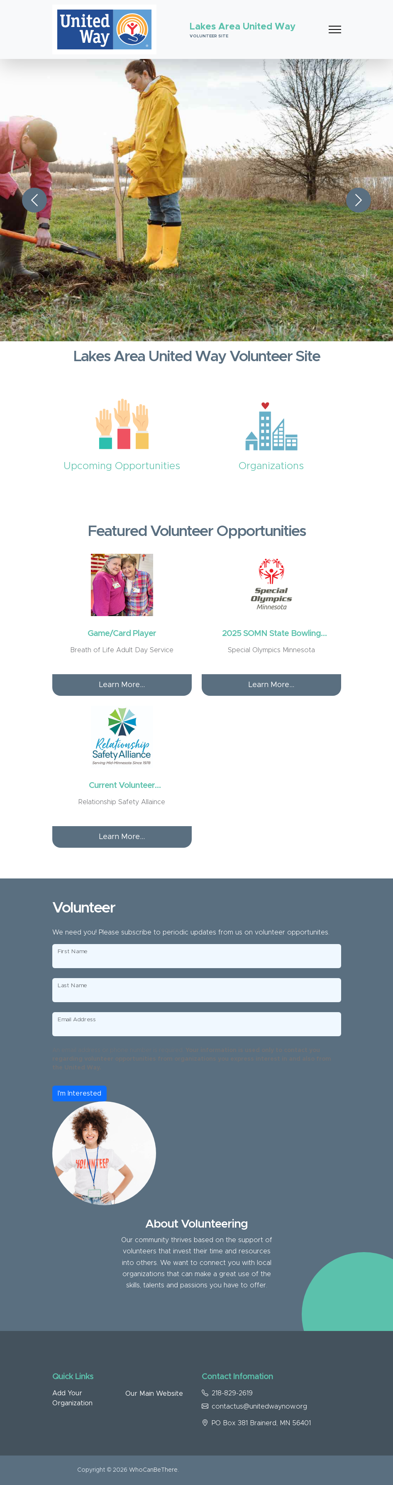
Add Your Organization (72, 1398)
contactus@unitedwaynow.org (259, 1406)
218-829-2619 (232, 1393)
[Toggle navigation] (335, 29)
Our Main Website (154, 1393)
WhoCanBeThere (153, 1470)
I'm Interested (79, 1093)
